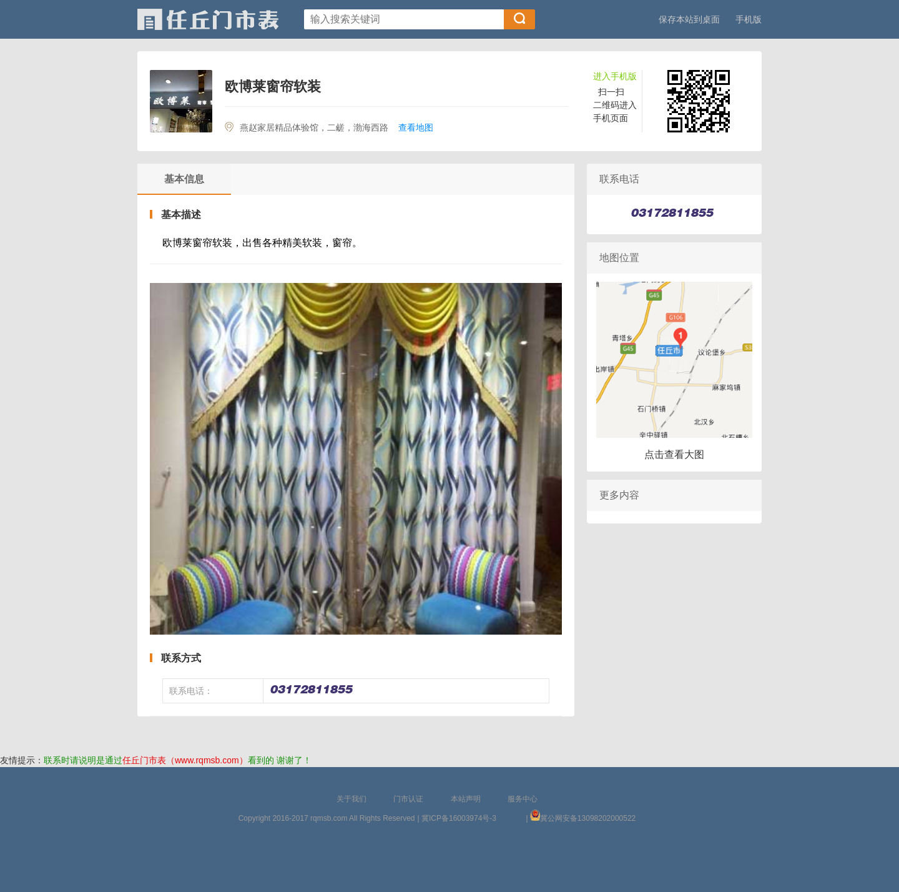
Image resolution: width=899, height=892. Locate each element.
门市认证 (408, 799)
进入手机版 (615, 76)
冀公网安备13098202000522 (588, 818)
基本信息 (184, 179)
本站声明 (466, 799)
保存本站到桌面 (689, 19)
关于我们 (351, 799)
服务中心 (523, 799)
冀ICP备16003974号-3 (458, 818)
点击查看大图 (674, 454)
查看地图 (415, 127)
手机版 (748, 19)
